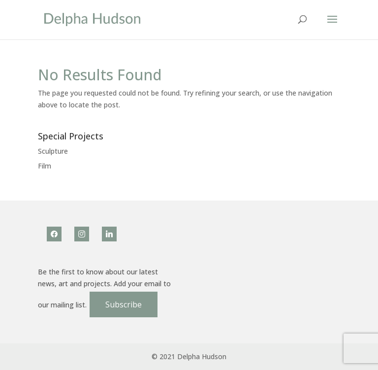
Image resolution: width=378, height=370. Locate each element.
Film (44, 165)
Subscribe (123, 304)
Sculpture (53, 151)
